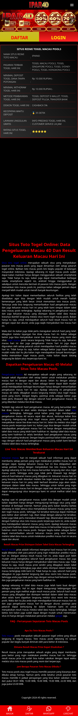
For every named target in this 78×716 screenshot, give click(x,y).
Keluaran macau (10, 457)
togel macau (13, 340)
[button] (6, 21)
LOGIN (58, 37)
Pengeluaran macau (12, 374)
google (58, 615)
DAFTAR (19, 37)
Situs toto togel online (14, 262)
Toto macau (8, 635)
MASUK (9, 710)
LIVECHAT (68, 710)
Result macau (9, 549)
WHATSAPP (48, 710)
